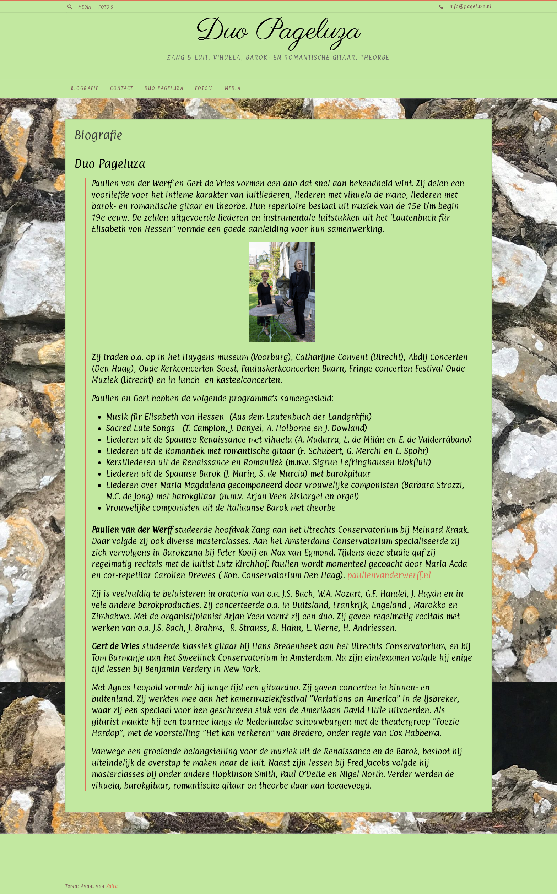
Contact (121, 88)
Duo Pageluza (278, 31)
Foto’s (105, 7)
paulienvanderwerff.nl (389, 575)
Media (84, 7)
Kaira (112, 886)
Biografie (85, 88)
